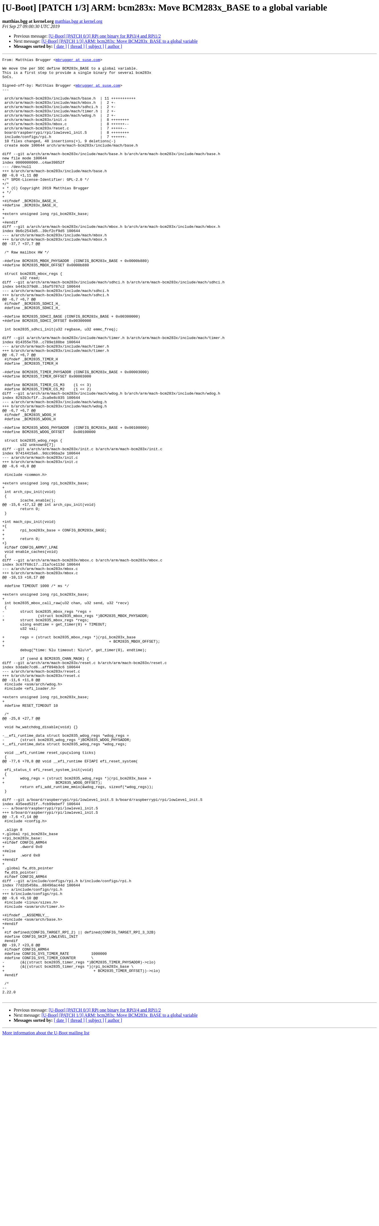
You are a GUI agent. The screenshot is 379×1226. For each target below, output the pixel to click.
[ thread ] (76, 46)
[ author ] (113, 46)
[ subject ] (95, 46)
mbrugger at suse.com (78, 60)
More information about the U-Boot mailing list (45, 1221)
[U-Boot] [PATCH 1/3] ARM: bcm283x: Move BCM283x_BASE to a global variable (120, 41)
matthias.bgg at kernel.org (78, 21)
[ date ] (60, 46)
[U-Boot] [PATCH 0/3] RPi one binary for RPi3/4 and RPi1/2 (105, 36)
